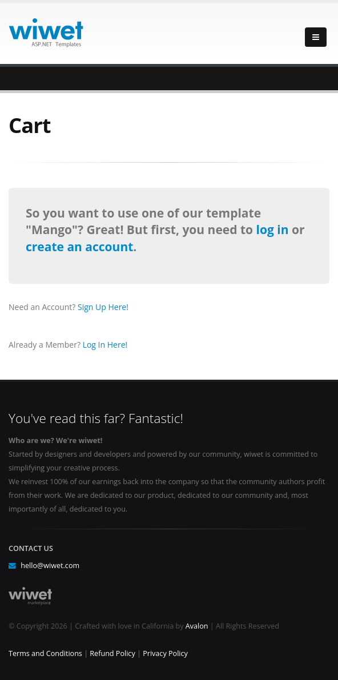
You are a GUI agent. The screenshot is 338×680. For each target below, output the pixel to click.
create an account (79, 247)
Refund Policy (112, 653)
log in (274, 230)
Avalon (197, 626)
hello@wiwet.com (50, 565)
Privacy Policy (165, 653)
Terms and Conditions (45, 653)
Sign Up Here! (103, 306)
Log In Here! (105, 344)
